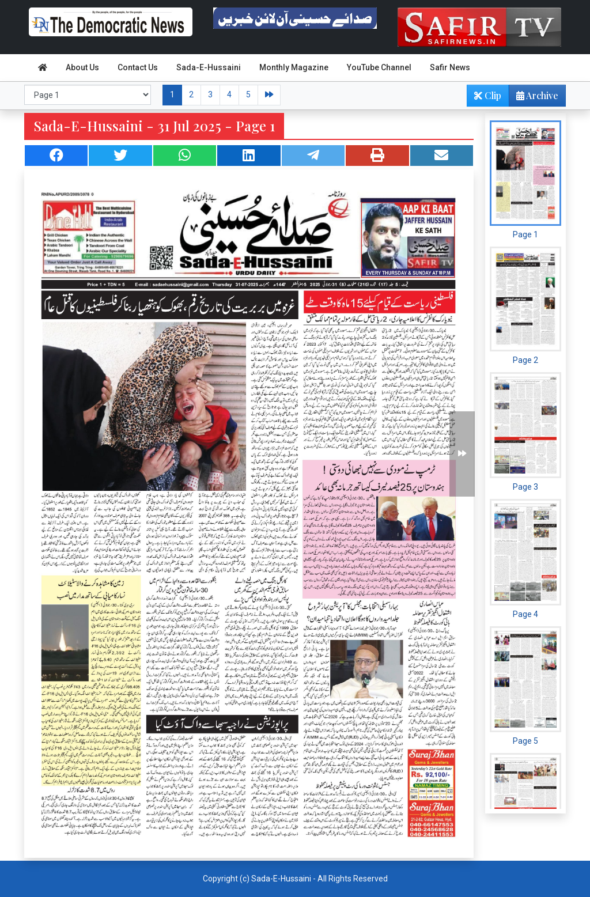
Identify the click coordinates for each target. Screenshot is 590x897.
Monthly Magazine (293, 67)
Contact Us (138, 67)
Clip (487, 95)
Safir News (450, 67)
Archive (533, 97)
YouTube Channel (379, 67)
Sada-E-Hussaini (208, 67)
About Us (82, 67)
